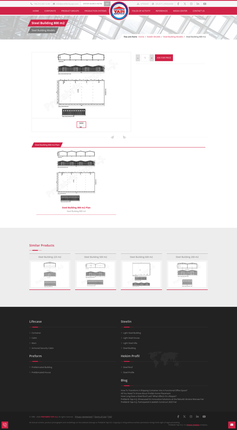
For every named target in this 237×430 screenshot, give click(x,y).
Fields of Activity (141, 10)
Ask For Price (164, 57)
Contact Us (199, 10)
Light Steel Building (132, 332)
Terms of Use (100, 416)
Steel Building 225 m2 (49, 254)
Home (36, 10)
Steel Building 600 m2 (141, 254)
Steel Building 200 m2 (187, 254)
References (162, 10)
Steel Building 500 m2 (95, 254)
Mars (34, 343)
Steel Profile (128, 372)
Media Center (180, 10)
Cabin (34, 337)
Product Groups (70, 10)
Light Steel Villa (130, 343)
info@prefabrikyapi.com (66, 3)
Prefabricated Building (42, 367)
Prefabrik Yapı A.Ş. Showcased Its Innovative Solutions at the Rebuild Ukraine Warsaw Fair (162, 399)
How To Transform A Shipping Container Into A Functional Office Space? (154, 390)
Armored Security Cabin (43, 348)
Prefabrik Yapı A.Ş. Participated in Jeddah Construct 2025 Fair (149, 402)
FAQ (110, 416)
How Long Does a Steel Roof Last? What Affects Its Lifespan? (149, 396)
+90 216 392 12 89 (40, 3)
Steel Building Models (173, 36)
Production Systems (95, 10)
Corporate (50, 10)
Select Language (162, 3)
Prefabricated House (41, 372)
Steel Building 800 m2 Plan (47, 144)
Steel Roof (128, 367)
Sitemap (143, 3)
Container (36, 332)
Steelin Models (153, 36)
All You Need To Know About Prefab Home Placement (146, 393)
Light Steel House (131, 337)
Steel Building (129, 348)
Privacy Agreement (84, 416)
